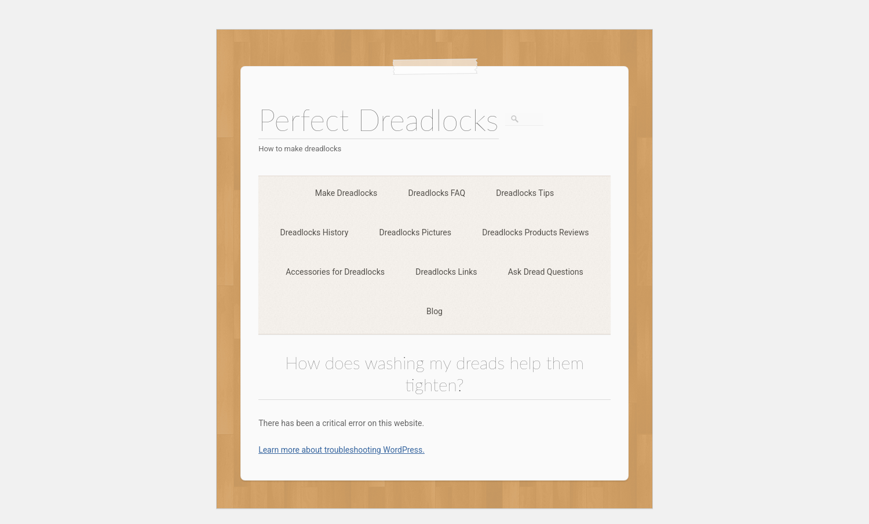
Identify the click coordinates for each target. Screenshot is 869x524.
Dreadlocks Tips (525, 193)
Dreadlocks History (314, 232)
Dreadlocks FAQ (437, 193)
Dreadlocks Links (446, 271)
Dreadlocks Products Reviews (535, 232)
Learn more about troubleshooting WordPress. (341, 449)
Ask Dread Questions (545, 271)
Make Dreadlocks (346, 193)
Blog (434, 311)
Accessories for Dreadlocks (335, 271)
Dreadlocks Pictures (415, 232)
